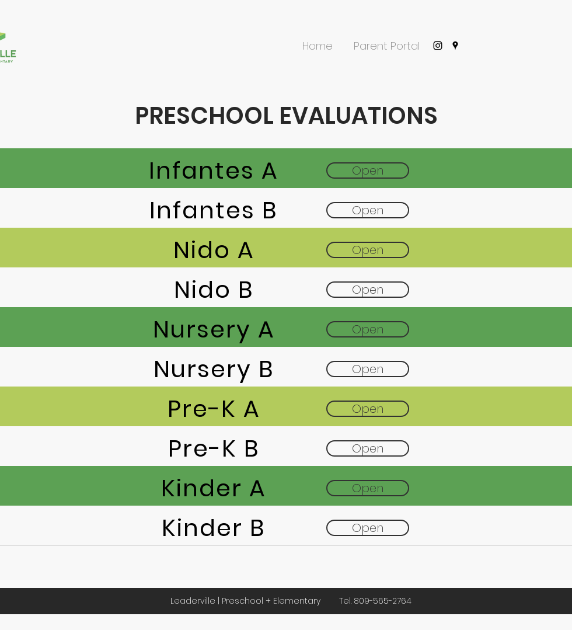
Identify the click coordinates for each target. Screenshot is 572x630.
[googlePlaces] (455, 45)
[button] (317, 41)
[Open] (367, 170)
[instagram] (438, 45)
